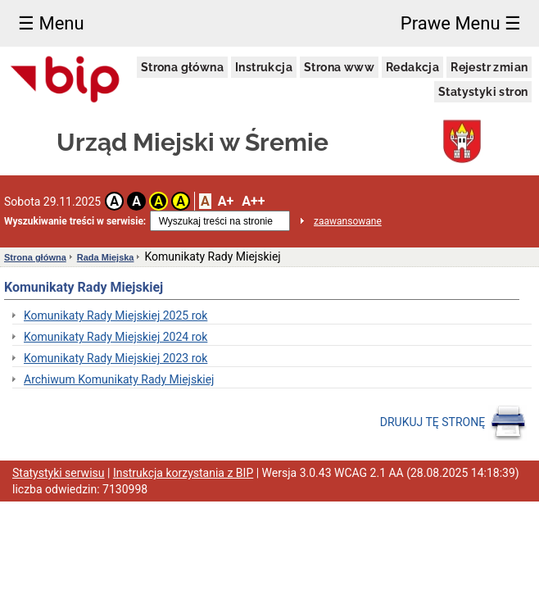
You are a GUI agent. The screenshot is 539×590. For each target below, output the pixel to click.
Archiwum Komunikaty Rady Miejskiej (119, 379)
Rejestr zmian (489, 67)
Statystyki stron (483, 91)
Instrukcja (263, 67)
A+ (225, 201)
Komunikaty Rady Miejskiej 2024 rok (115, 336)
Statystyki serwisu (58, 472)
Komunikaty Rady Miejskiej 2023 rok (115, 358)
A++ (253, 201)
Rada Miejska (105, 257)
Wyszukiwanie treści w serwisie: (75, 221)
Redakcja (412, 67)
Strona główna (182, 67)
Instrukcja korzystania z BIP (183, 472)
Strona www (339, 67)
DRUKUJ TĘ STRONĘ (453, 423)
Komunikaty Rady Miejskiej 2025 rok (115, 315)
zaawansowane (348, 221)
